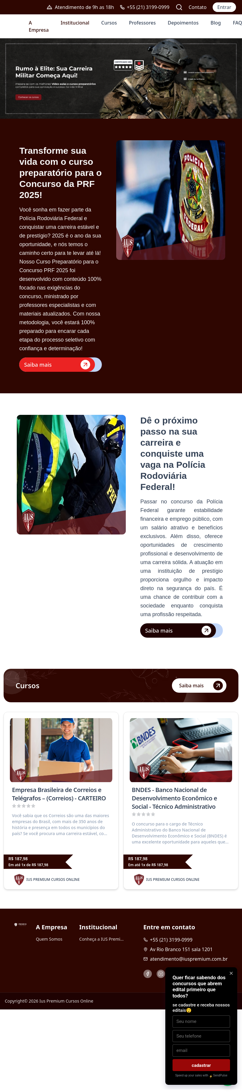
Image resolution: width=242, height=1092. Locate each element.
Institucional (75, 22)
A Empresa (39, 26)
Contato (198, 7)
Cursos (109, 22)
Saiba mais (57, 364)
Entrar (224, 7)
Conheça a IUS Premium (101, 939)
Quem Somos (49, 939)
